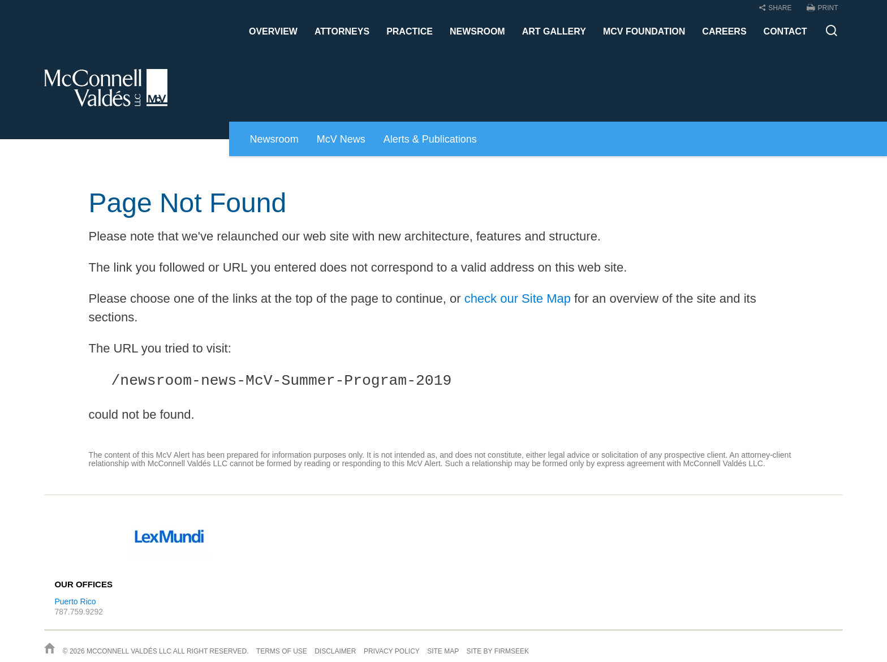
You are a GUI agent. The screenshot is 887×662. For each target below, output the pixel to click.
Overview (273, 31)
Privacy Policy (392, 651)
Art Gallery (554, 31)
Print (828, 8)
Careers (724, 31)
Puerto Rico (75, 601)
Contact (785, 31)
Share (779, 8)
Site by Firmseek (498, 651)
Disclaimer (335, 651)
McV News (341, 139)
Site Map (443, 651)
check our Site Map (517, 298)
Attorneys (342, 31)
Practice (409, 31)
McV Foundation (644, 31)
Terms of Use (281, 651)
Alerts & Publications (430, 139)
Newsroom (477, 31)
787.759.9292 (78, 611)
